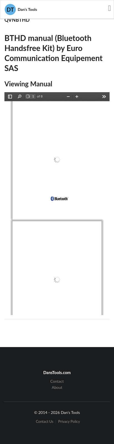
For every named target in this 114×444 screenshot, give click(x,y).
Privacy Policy (69, 422)
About (57, 387)
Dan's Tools (21, 9)
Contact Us (44, 422)
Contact (57, 381)
